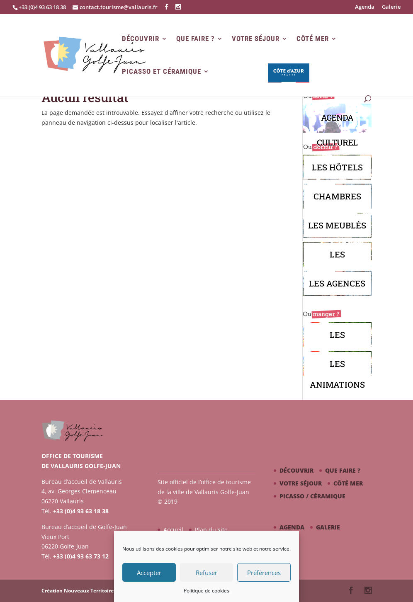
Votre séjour (255, 39)
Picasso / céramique (312, 496)
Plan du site (211, 530)
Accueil (173, 530)
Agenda (364, 7)
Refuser (206, 572)
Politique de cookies (206, 590)
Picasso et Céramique (161, 71)
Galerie (391, 7)
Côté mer (312, 39)
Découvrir (140, 39)
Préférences (264, 572)
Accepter (149, 572)
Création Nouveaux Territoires (78, 590)
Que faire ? (195, 39)
